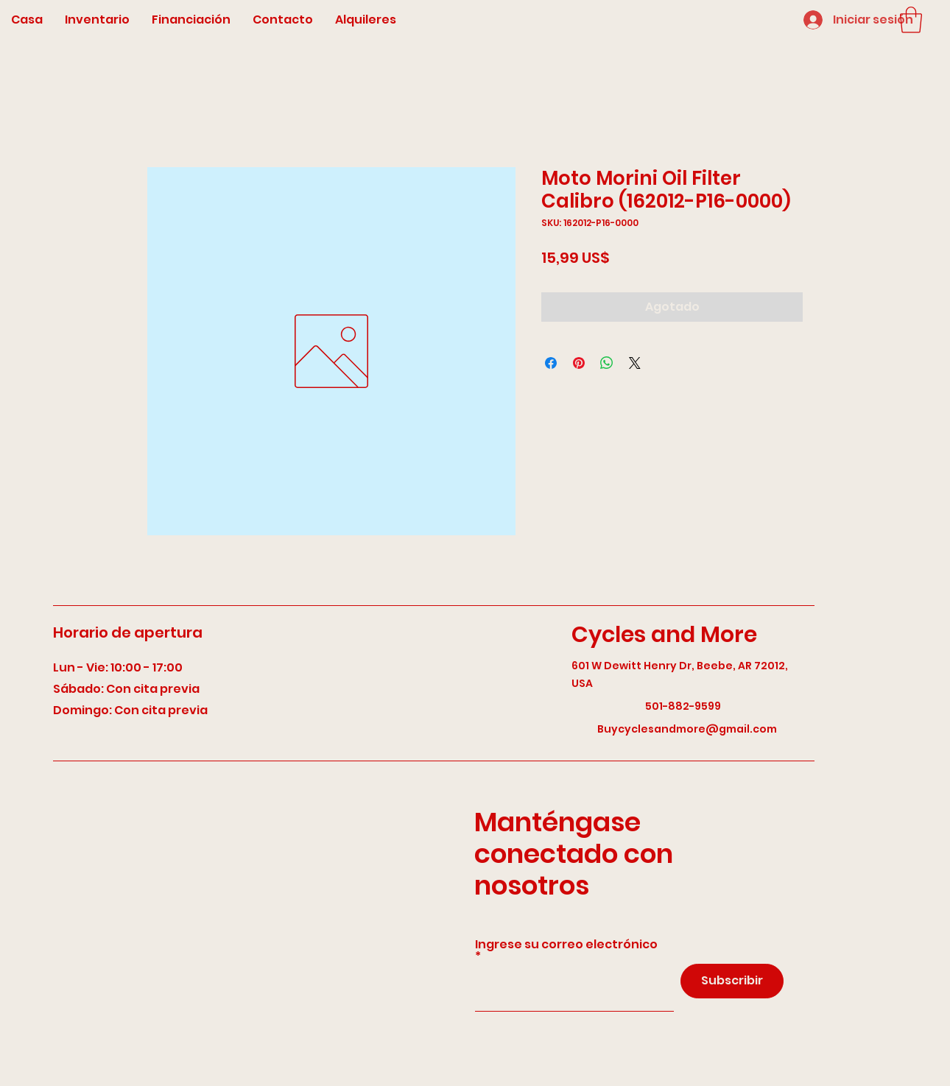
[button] (911, 20)
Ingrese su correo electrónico (566, 946)
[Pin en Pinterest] (579, 363)
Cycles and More (664, 634)
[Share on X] (635, 363)
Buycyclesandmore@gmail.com (687, 729)
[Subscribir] (732, 981)
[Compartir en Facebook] (551, 363)
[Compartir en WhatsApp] (607, 363)
